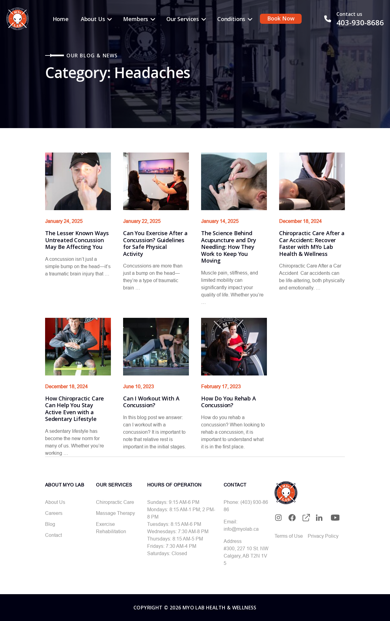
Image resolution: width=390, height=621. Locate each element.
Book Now (280, 18)
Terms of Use (289, 536)
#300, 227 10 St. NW (246, 548)
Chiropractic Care (115, 502)
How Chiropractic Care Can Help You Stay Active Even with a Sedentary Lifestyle (74, 409)
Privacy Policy (323, 536)
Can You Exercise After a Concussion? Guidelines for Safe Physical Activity (155, 243)
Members (135, 19)
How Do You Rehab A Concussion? (228, 402)
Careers (53, 513)
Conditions (231, 19)
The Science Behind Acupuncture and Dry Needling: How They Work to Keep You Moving (228, 246)
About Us (93, 19)
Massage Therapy (115, 513)
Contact (53, 535)
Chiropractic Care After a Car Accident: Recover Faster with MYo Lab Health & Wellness (312, 243)
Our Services (182, 19)
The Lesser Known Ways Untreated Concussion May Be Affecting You (77, 239)
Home (61, 19)
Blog (50, 524)
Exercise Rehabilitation (111, 527)
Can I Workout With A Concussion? (151, 402)
